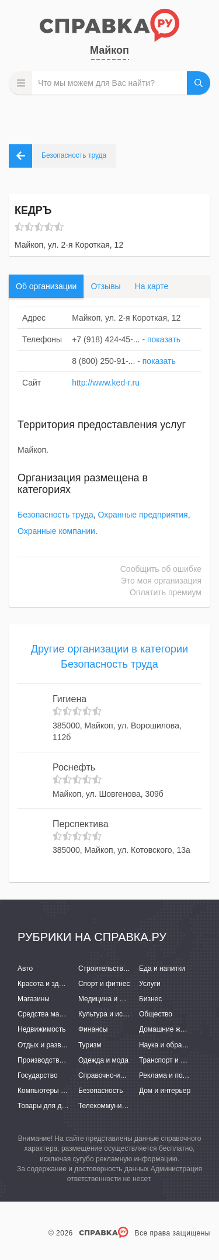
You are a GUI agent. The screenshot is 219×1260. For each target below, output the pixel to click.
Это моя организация (161, 580)
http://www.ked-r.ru (106, 382)
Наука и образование (173, 1045)
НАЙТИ (198, 83)
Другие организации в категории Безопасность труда (109, 656)
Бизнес (150, 999)
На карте (152, 286)
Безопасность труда (55, 514)
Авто (25, 968)
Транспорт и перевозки (176, 1060)
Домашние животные (173, 1029)
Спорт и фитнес (104, 984)
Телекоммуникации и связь (122, 1106)
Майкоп (109, 50)
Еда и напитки (162, 968)
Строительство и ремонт (118, 968)
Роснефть (74, 767)
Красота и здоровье (50, 984)
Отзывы (105, 286)
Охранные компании (56, 531)
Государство (38, 1075)
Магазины (34, 999)
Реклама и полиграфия (176, 1075)
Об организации (46, 286)
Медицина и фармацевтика (123, 999)
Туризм (90, 1045)
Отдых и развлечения (53, 1045)
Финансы (92, 1029)
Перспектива (81, 824)
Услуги (150, 984)
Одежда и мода (103, 1060)
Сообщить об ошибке (160, 569)
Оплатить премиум (165, 592)
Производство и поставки (59, 1060)
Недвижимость (42, 1029)
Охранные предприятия (143, 514)
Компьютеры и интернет (57, 1091)
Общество (155, 1014)
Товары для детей (47, 1106)
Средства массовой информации (72, 1014)
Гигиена (69, 699)
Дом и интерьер (164, 1091)
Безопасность (100, 1091)
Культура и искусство (112, 1014)
